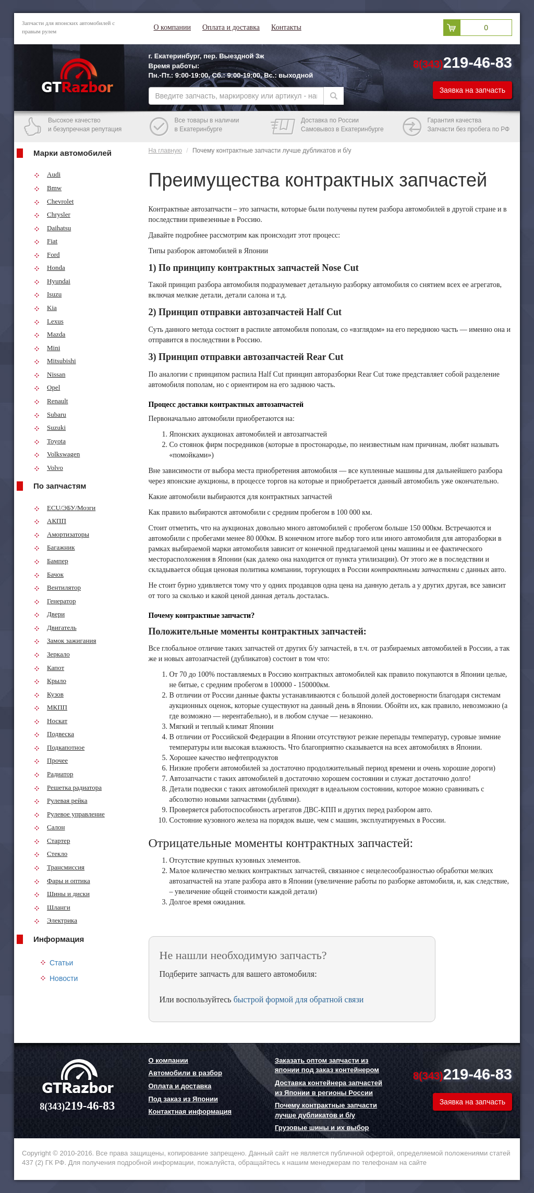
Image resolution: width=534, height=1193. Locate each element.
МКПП (50, 707)
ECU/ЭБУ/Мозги (64, 508)
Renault (51, 401)
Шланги (52, 907)
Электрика (55, 920)
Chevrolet (54, 201)
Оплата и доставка (231, 27)
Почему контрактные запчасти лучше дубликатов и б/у (326, 1110)
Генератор (55, 601)
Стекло (50, 854)
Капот (49, 668)
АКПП (50, 521)
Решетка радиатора (68, 787)
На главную (165, 150)
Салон (49, 827)
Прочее (51, 760)
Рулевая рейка (61, 800)
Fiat (45, 241)
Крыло (50, 681)
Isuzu (48, 294)
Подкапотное (59, 747)
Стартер (52, 840)
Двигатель (55, 627)
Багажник (54, 547)
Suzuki (50, 427)
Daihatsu (52, 228)
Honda (49, 267)
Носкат (50, 721)
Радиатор (54, 774)
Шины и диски (62, 894)
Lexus (49, 321)
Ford (47, 254)
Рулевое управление (69, 814)
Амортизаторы (61, 534)
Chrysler (52, 214)
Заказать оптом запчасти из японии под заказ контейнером (327, 1065)
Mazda (49, 334)
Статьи (61, 963)
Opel (47, 387)
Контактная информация (190, 1111)
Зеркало (52, 654)
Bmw (48, 188)
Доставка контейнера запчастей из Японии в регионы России (328, 1088)
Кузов (49, 694)
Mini (47, 348)
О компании (172, 27)
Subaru (50, 414)
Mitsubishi (55, 361)
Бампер (51, 561)
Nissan (49, 374)
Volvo (48, 467)
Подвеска (54, 734)
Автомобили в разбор (185, 1073)
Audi (47, 174)
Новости (64, 978)
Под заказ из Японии (184, 1099)
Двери (49, 614)
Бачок (49, 574)
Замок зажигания (65, 640)
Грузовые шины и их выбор (322, 1128)
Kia (45, 308)
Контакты (286, 27)
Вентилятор (57, 587)
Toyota (50, 441)
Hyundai (52, 281)
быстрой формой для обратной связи (299, 999)
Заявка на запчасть (472, 90)
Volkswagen (57, 454)
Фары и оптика (62, 881)
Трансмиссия (59, 867)
